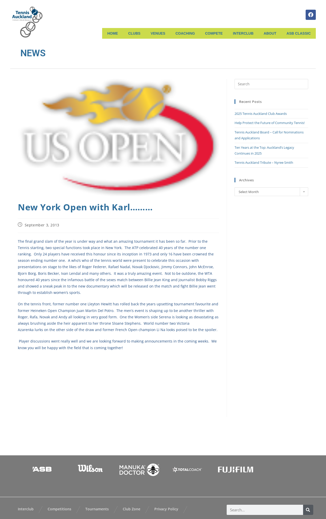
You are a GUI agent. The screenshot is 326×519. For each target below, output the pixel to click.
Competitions (59, 509)
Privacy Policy (166, 509)
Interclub (26, 509)
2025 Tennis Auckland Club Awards (261, 113)
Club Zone (131, 509)
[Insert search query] (271, 84)
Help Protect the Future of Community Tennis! (270, 122)
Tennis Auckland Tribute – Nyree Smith (264, 162)
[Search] (308, 510)
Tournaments (97, 509)
